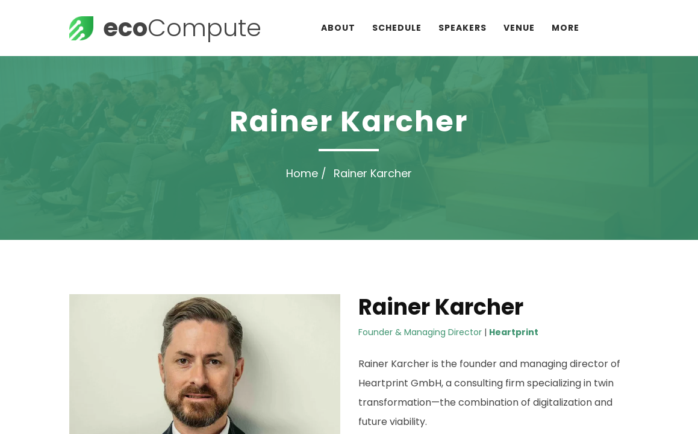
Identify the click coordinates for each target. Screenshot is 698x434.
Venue (519, 28)
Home (302, 173)
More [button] (565, 28)
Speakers (462, 28)
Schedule (397, 28)
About (338, 28)
